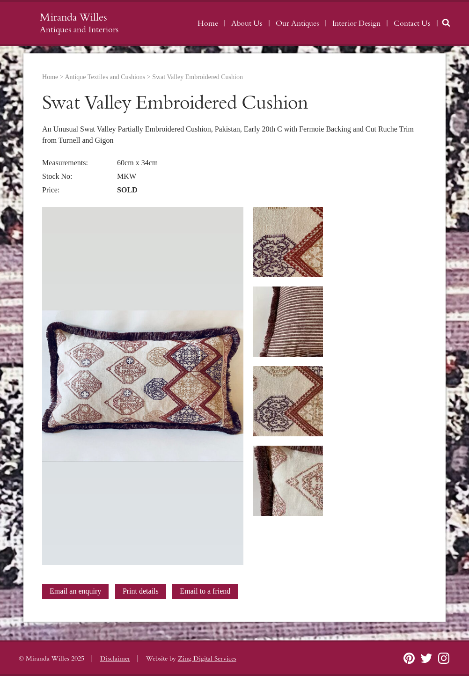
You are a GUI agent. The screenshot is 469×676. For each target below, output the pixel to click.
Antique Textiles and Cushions (105, 77)
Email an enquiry (75, 591)
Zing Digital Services (207, 658)
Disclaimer (115, 658)
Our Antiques (297, 23)
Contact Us (412, 23)
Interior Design (356, 23)
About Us (247, 23)
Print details (141, 591)
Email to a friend (205, 591)
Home (208, 23)
